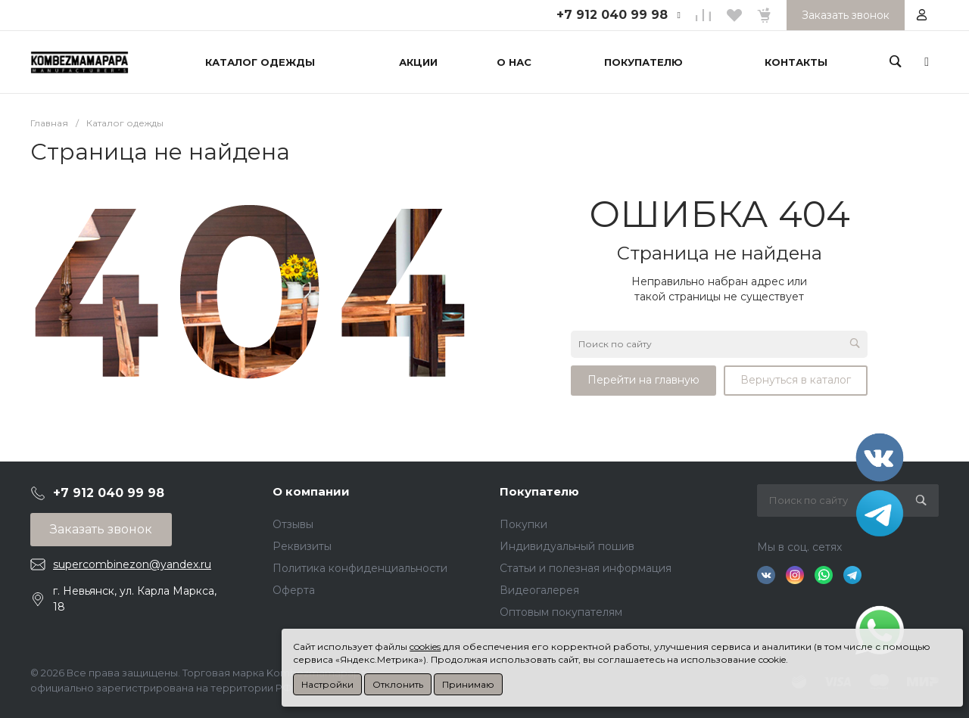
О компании (311, 491)
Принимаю (468, 684)
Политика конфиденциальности (360, 568)
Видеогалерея (539, 590)
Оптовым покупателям (561, 612)
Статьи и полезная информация (585, 568)
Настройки (327, 684)
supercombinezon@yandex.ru (132, 564)
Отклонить (397, 684)
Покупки (523, 524)
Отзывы (293, 524)
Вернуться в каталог (795, 380)
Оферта (294, 590)
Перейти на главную (643, 380)
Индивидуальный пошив (567, 546)
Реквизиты (302, 546)
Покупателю (539, 491)
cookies (425, 646)
